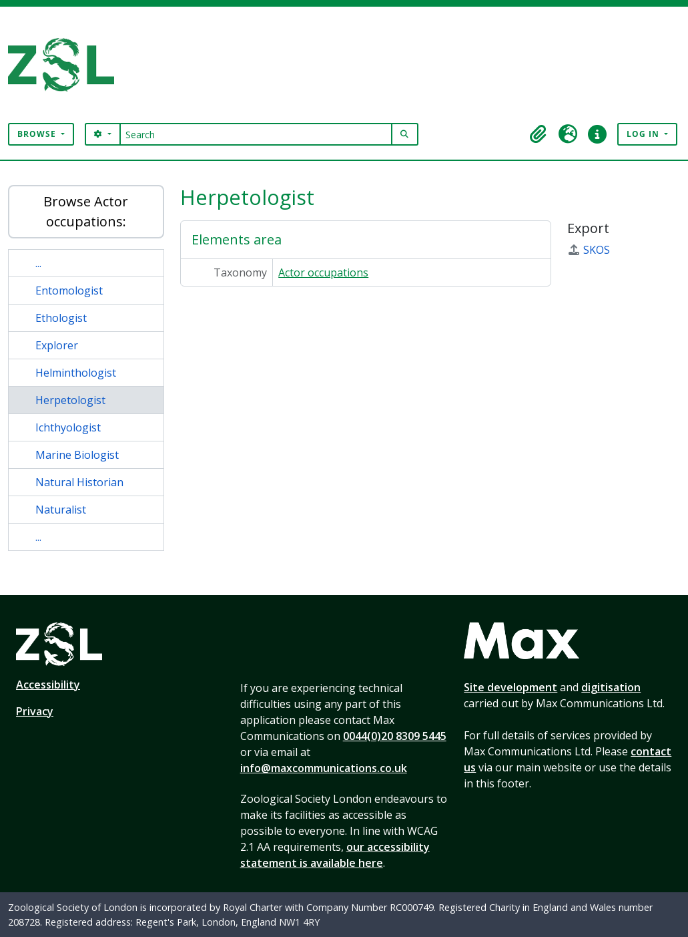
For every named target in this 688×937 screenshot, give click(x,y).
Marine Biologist (77, 454)
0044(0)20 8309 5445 (394, 736)
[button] (538, 134)
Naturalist (60, 509)
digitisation (611, 687)
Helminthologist (75, 372)
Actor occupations (323, 272)
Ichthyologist (68, 427)
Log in (644, 134)
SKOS (588, 249)
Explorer (56, 345)
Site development (510, 687)
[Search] (256, 134)
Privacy (34, 711)
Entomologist (69, 290)
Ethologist (61, 318)
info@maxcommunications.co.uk (323, 768)
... (38, 263)
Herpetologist (70, 400)
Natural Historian (79, 482)
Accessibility (48, 684)
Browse (38, 134)
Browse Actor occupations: (85, 211)
